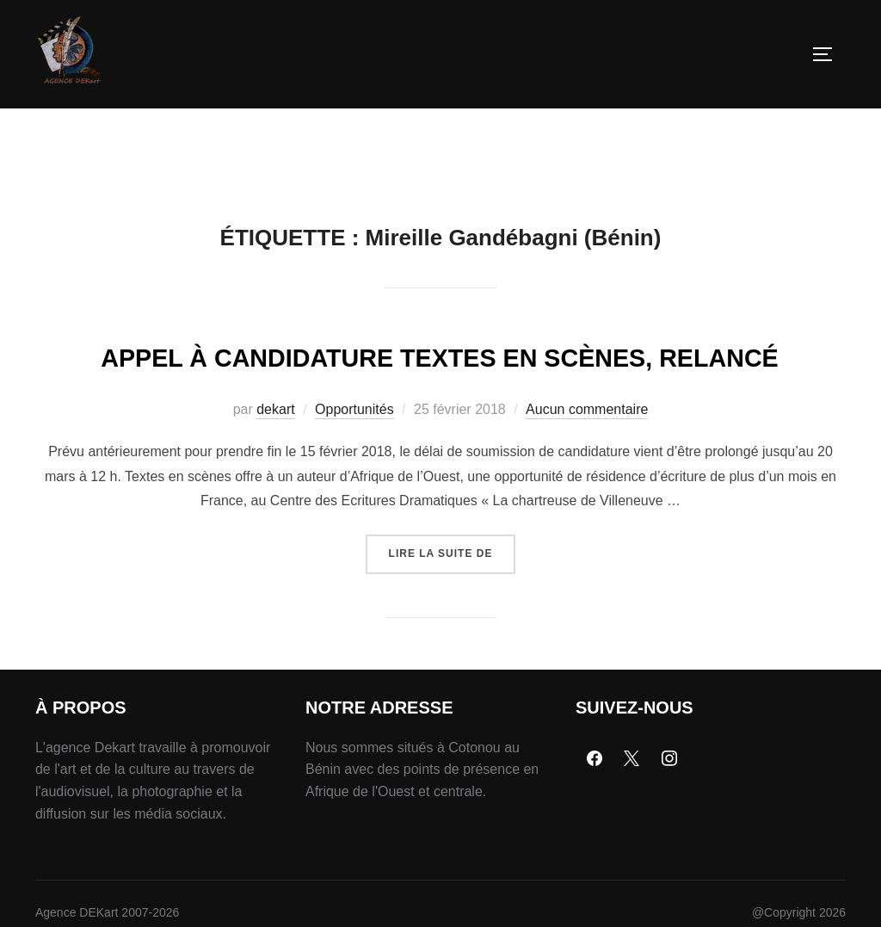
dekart (275, 499)
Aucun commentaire (587, 499)
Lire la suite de (452, 637)
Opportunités (354, 499)
